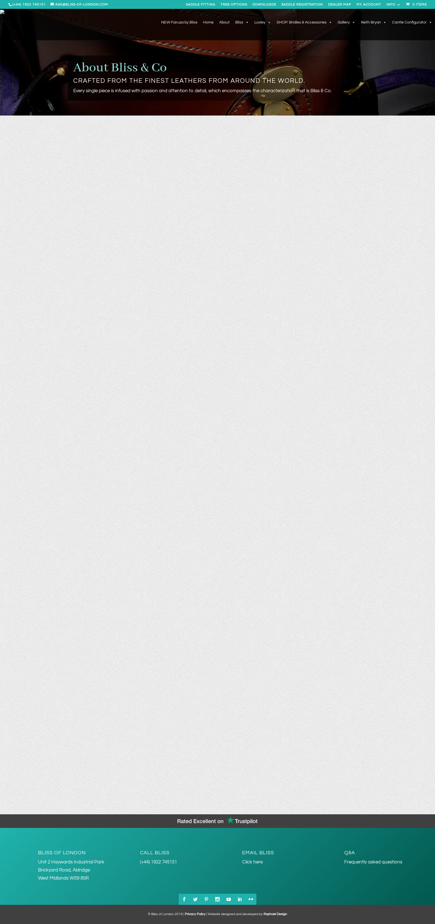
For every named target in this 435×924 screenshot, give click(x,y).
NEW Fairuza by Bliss (179, 23)
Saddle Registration (302, 4)
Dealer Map (339, 4)
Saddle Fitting (200, 4)
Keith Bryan (373, 23)
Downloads (264, 4)
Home (208, 23)
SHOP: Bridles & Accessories (304, 23)
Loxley (262, 23)
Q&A (349, 852)
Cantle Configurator (412, 23)
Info (390, 4)
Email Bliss (258, 852)
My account (368, 4)
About (224, 23)
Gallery (346, 23)
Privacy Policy (195, 914)
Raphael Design (275, 914)
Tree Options (234, 4)
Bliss (242, 23)
